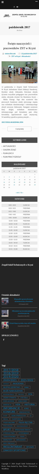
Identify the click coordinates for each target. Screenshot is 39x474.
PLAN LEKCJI (8, 153)
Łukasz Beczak (10, 53)
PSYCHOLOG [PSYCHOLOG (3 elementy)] (7, 426)
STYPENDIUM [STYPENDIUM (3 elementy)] (24, 433)
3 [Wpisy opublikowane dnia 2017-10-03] (9, 177)
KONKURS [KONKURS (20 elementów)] (9, 411)
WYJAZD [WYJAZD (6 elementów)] (30, 447)
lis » (21, 192)
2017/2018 (6, 122)
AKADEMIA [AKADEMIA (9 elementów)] (18, 383)
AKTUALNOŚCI (9, 146)
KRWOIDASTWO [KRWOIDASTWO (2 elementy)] (24, 412)
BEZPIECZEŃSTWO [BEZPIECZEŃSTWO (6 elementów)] (11, 387)
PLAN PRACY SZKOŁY (12, 157)
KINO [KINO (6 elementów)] (26, 408)
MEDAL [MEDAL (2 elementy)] (5, 419)
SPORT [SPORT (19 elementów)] (7, 429)
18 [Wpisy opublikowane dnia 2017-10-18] (14, 182)
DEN (21, 122)
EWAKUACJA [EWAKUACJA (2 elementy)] (7, 405)
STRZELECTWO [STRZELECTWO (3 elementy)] (9, 433)
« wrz (18, 192)
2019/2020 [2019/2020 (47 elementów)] (11, 376)
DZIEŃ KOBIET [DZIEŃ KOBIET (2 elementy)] (22, 401)
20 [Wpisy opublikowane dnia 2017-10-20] (24, 182)
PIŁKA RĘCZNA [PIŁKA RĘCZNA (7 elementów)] (25, 422)
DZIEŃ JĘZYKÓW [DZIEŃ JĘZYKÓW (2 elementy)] (8, 401)
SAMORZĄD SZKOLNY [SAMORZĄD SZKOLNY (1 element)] (22, 426)
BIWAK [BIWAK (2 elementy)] (26, 387)
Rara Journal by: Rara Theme (17, 466)
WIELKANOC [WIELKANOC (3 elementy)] (21, 440)
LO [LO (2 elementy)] (30, 415)
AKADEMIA (14, 122)
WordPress (5, 469)
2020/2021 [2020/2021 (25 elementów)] (10, 380)
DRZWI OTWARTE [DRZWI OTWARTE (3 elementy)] (9, 398)
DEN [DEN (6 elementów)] (30, 394)
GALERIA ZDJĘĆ (9, 150)
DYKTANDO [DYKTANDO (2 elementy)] (24, 398)
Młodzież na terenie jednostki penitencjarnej (23, 312)
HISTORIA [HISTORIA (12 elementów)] (29, 404)
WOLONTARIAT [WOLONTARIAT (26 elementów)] (12, 446)
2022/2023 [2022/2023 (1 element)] (6, 383)
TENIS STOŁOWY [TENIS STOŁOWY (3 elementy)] (9, 436)
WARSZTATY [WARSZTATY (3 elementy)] (7, 440)
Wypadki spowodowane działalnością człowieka (23, 300)
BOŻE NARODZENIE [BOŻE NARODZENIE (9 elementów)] (13, 390)
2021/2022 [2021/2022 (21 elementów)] (27, 380)
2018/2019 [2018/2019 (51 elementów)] (11, 373)
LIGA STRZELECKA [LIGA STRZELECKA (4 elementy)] (18, 415)
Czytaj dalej (19, 129)
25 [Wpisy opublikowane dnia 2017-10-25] (14, 184)
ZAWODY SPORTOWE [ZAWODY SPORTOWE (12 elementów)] (14, 450)
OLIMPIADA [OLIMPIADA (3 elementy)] (16, 419)
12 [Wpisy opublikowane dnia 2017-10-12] (19, 179)
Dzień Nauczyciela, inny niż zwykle (23, 323)
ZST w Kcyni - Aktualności (20, 56)
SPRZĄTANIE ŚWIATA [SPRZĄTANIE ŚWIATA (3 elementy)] (22, 430)
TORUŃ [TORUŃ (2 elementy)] (22, 436)
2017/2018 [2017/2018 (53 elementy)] (11, 369)
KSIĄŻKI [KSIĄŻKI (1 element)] (5, 415)
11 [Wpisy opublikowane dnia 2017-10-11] (14, 179)
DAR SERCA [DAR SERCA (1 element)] (21, 394)
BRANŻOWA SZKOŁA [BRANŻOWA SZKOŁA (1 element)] (8, 394)
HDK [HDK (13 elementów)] (17, 404)
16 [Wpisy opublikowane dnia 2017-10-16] (4, 182)
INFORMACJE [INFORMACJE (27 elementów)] (11, 408)
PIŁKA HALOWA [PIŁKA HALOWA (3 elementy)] (9, 422)
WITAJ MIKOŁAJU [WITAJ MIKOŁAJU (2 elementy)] (9, 443)
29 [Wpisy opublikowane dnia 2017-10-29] (34, 184)
